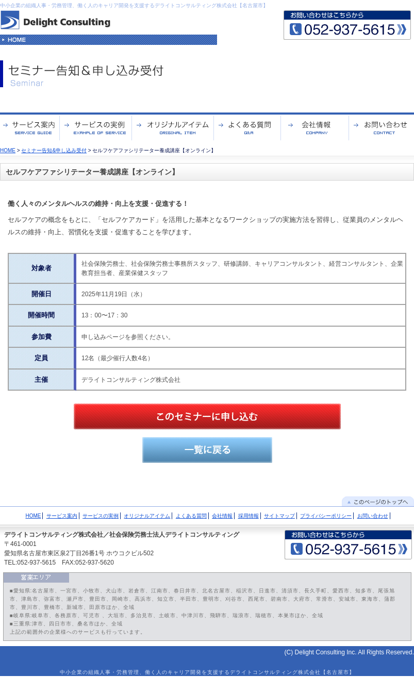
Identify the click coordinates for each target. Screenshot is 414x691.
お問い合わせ (372, 516)
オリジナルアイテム (147, 516)
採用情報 (248, 516)
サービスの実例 (100, 516)
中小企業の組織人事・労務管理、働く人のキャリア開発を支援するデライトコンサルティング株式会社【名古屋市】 (134, 5)
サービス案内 (61, 516)
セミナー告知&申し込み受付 (54, 150)
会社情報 (222, 516)
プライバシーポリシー (326, 516)
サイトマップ (279, 516)
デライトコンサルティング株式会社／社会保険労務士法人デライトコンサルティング (121, 534)
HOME (7, 150)
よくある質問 (191, 516)
